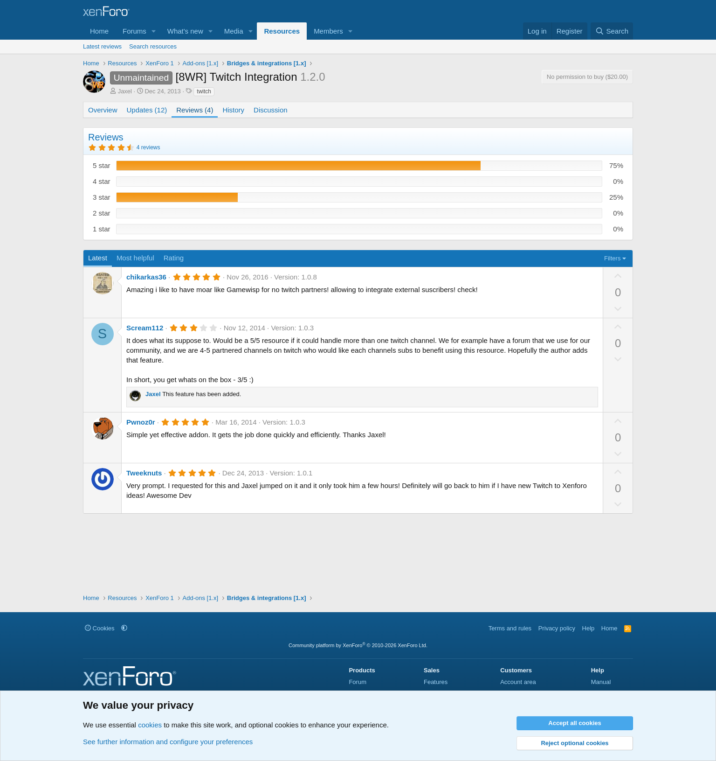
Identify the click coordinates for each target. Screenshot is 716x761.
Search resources (153, 46)
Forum (357, 681)
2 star (101, 213)
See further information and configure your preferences (168, 742)
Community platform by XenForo (358, 645)
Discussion (271, 110)
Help (588, 628)
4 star (101, 181)
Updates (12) (147, 110)
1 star (101, 229)
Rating (174, 258)
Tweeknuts (144, 473)
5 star (101, 165)
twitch (204, 91)
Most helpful (135, 258)
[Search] (612, 31)
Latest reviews (102, 46)
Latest (97, 258)
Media (233, 31)
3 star (101, 197)
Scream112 (144, 328)
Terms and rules (510, 628)
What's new (185, 31)
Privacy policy (556, 628)
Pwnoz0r (140, 422)
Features (436, 681)
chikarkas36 (146, 277)
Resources (282, 31)
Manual (601, 681)
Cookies (100, 628)
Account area (518, 681)
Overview (102, 110)
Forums (134, 31)
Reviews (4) (194, 110)
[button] (153, 31)
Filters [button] (612, 258)
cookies (150, 725)
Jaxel (125, 91)
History (233, 110)
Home (99, 31)
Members (328, 31)
